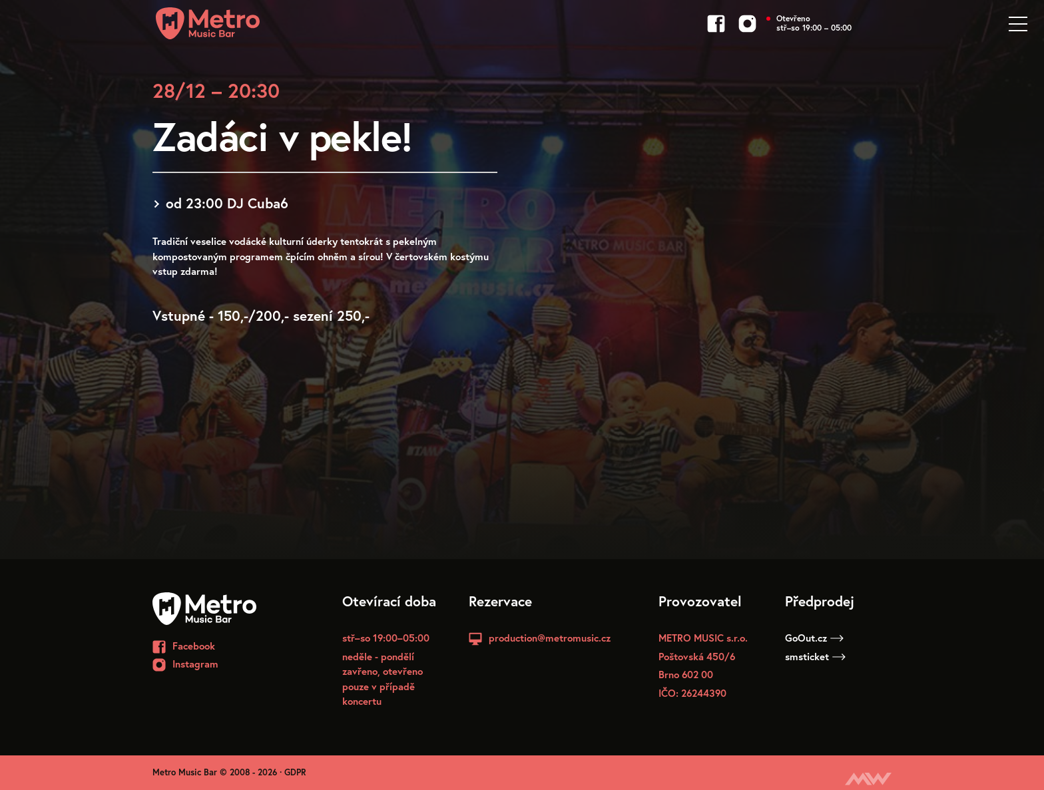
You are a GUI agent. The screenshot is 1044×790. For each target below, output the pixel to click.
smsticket (815, 656)
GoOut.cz (814, 637)
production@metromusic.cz (550, 637)
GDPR (295, 772)
